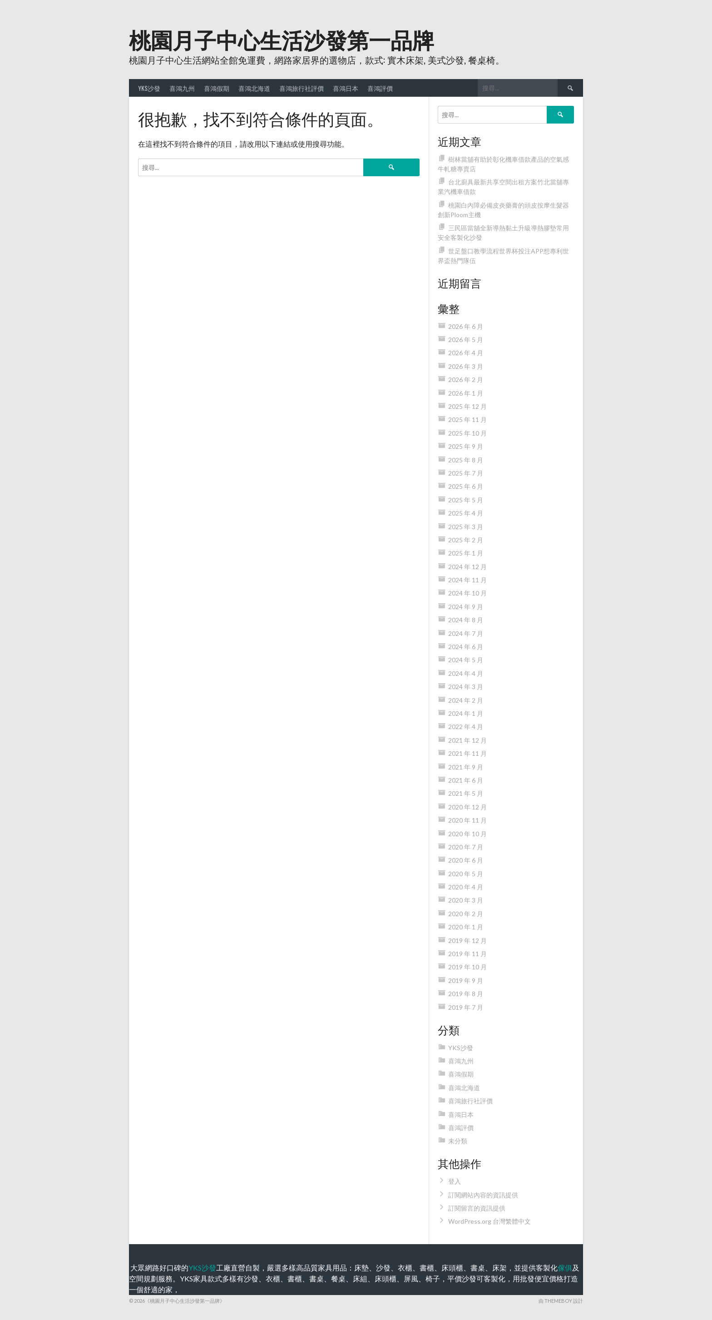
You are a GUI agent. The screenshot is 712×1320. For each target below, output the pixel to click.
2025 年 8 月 (465, 460)
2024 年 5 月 (465, 660)
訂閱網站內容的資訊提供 (483, 1195)
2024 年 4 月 (465, 673)
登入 (454, 1181)
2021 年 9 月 (465, 767)
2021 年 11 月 (467, 753)
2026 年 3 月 (465, 366)
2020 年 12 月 (467, 807)
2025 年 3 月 (465, 527)
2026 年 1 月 (465, 393)
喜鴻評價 (380, 88)
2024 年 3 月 (465, 686)
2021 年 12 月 (467, 740)
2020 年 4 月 (465, 887)
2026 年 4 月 (465, 353)
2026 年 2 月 (465, 379)
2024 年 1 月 (465, 713)
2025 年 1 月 (465, 553)
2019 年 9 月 (465, 980)
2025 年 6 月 (465, 486)
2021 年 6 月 (465, 780)
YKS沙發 (149, 88)
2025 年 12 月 (467, 406)
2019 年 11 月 (467, 954)
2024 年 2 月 (465, 700)
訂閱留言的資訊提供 (476, 1208)
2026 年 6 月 (465, 326)
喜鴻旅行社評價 (301, 88)
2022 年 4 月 (465, 726)
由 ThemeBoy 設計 (561, 1301)
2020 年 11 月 (467, 820)
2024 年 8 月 (465, 620)
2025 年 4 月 (465, 513)
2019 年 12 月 (467, 940)
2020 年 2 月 (465, 914)
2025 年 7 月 (465, 473)
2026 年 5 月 (465, 339)
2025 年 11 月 (467, 419)
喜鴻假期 (216, 88)
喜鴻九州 (182, 88)
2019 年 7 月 (465, 1007)
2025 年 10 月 (467, 433)
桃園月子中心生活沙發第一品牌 (281, 39)
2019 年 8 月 (465, 993)
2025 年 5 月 (465, 500)
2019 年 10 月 (467, 967)
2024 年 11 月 (467, 580)
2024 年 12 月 (467, 567)
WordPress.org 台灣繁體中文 (489, 1221)
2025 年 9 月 (465, 446)
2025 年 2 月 (465, 540)
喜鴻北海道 (254, 88)
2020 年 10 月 (467, 834)
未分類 (457, 1141)
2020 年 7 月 (465, 847)
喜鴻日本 (345, 88)
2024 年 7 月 (465, 633)
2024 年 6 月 (465, 646)
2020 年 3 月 (465, 900)
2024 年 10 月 (467, 593)
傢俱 (565, 1267)
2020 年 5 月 (465, 874)
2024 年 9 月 (465, 606)
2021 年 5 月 (465, 793)
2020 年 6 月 (465, 860)
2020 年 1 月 (465, 927)
